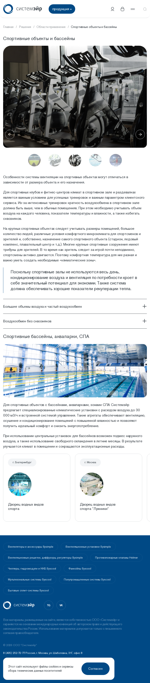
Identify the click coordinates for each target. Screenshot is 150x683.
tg (49, 605)
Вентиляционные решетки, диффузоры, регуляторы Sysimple (45, 557)
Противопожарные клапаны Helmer (116, 557)
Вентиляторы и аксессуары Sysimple (30, 546)
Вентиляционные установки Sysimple (88, 546)
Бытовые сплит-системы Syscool (28, 590)
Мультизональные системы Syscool (29, 579)
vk (61, 605)
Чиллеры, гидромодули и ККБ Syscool (32, 568)
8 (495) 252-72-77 (14, 653)
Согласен (95, 669)
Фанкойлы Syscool (80, 568)
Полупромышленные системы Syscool (87, 579)
